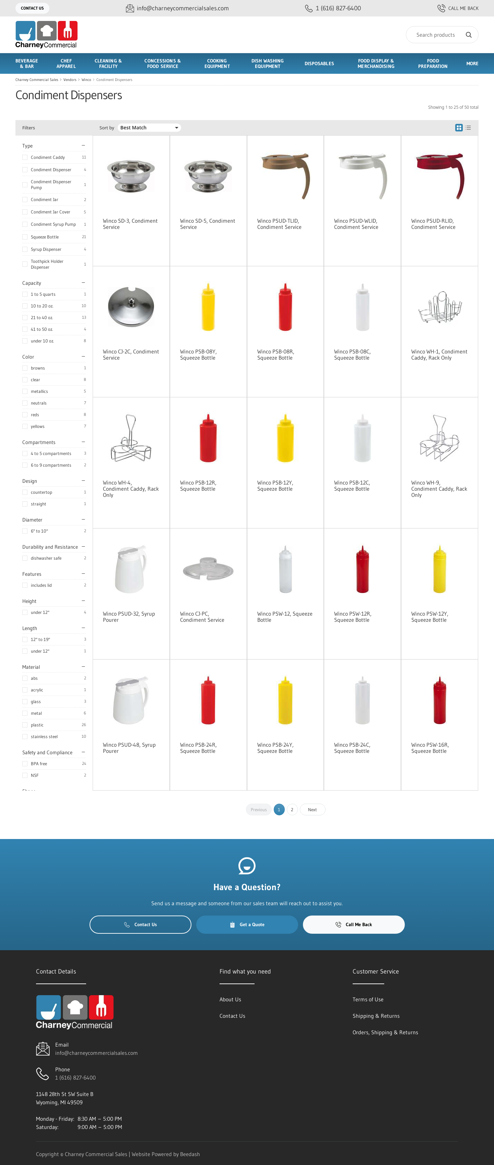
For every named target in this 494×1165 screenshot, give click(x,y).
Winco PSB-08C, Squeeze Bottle (352, 354)
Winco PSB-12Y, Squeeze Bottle (275, 485)
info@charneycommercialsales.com (96, 1052)
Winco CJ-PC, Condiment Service (202, 616)
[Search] (442, 34)
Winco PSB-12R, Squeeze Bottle (198, 485)
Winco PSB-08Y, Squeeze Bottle (198, 354)
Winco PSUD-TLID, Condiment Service (279, 224)
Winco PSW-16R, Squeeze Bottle (430, 748)
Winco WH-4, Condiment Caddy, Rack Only (131, 488)
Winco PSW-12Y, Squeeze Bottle (429, 616)
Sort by (106, 127)
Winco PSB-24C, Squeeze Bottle (352, 748)
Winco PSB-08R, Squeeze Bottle (275, 354)
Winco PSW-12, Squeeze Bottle (285, 616)
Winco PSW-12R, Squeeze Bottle (353, 616)
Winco (86, 79)
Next (312, 809)
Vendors (70, 79)
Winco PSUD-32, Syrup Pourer (129, 616)
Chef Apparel (66, 63)
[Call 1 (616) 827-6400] (333, 8)
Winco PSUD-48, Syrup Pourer (129, 748)
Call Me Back (458, 8)
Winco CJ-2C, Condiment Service (131, 354)
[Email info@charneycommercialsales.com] (177, 8)
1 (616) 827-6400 (75, 1077)
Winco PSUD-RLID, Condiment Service (433, 224)
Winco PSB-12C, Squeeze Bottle (352, 485)
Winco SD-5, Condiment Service (207, 224)
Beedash (190, 1154)
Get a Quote (247, 924)
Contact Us (32, 8)
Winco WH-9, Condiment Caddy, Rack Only (439, 488)
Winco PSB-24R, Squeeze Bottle (198, 748)
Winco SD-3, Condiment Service (130, 224)
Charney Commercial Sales (36, 79)
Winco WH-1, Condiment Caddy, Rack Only (439, 354)
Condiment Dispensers (114, 79)
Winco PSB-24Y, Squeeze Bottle (275, 748)
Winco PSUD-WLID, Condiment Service (356, 224)
